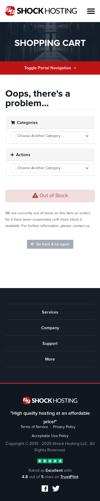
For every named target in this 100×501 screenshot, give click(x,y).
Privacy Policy (64, 427)
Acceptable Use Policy (50, 436)
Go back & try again (50, 244)
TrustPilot (69, 477)
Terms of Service (34, 427)
